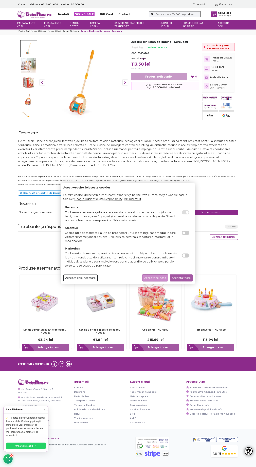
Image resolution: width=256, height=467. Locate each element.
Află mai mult (132, 199)
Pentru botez (74, 24)
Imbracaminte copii (26, 24)
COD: (134, 53)
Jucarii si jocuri (166, 24)
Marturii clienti (82, 396)
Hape (143, 58)
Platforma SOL (138, 422)
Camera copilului (96, 24)
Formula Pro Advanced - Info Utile (208, 392)
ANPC (133, 418)
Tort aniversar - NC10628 (210, 329)
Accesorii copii (224, 24)
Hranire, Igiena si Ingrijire (193, 24)
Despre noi (80, 392)
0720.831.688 (27, 405)
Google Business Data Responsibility (98, 199)
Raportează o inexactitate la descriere (41, 193)
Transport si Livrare (84, 400)
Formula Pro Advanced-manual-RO (209, 387)
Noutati (63, 14)
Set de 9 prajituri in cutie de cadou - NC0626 (45, 331)
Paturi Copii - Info (199, 405)
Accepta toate (181, 278)
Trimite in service (83, 418)
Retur (77, 414)
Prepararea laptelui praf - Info (206, 409)
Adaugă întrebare (223, 237)
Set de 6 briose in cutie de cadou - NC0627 (100, 331)
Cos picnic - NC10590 (155, 329)
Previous (42, 82)
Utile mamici (81, 422)
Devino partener (139, 405)
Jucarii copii (55, 31)
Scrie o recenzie (157, 48)
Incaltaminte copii (52, 24)
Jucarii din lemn (71, 31)
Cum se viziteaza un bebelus (205, 396)
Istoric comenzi (138, 400)
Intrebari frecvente (140, 409)
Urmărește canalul (26, 446)
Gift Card (106, 14)
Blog (132, 414)
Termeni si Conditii (84, 405)
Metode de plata (139, 396)
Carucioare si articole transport (129, 24)
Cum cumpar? (137, 387)
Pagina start (24, 31)
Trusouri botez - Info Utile (204, 400)
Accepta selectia (155, 278)
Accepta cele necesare (80, 278)
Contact (124, 14)
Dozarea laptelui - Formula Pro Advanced (212, 414)
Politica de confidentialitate (89, 409)
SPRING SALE (84, 14)
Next (125, 82)
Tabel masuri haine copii (143, 392)
